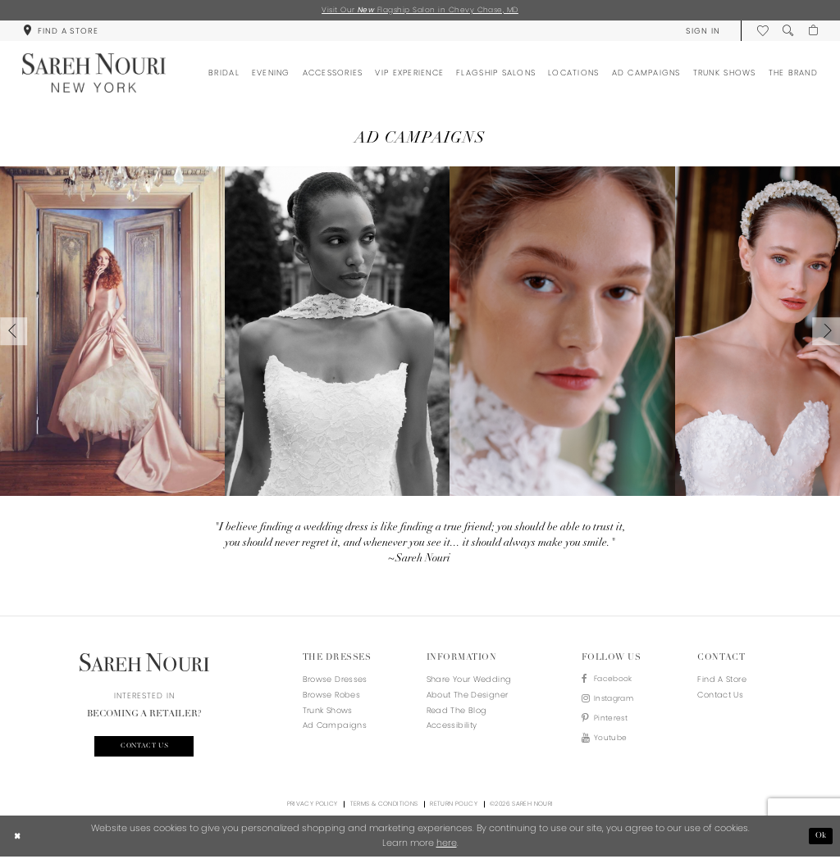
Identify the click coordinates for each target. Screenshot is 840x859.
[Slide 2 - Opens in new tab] (337, 332)
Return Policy (453, 806)
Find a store (721, 680)
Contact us (144, 747)
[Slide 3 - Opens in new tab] (562, 332)
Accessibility (452, 726)
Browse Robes (331, 695)
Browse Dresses (335, 680)
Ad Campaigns (335, 726)
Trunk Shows (328, 711)
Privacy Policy (312, 806)
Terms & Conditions (384, 806)
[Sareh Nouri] (94, 74)
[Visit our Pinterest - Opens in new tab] (610, 722)
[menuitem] (60, 31)
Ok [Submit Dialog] (820, 838)
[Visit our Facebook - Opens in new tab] (610, 681)
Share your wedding (469, 680)
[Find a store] (60, 31)
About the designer (468, 695)
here (446, 845)
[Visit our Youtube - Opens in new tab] (610, 744)
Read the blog (457, 711)
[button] (701, 31)
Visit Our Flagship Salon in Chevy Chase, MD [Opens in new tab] (420, 10)
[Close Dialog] (18, 838)
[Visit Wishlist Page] (761, 31)
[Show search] (786, 31)
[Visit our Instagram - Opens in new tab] (610, 702)
